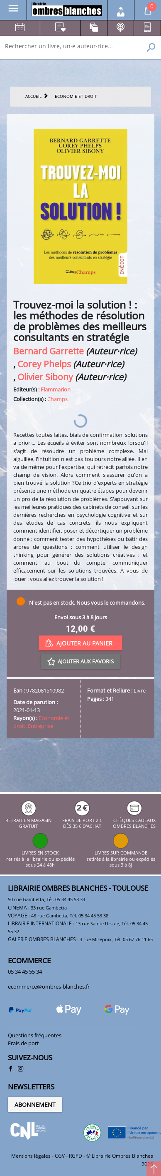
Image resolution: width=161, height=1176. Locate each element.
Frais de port (23, 1043)
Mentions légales (31, 1155)
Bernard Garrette (48, 351)
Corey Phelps (44, 364)
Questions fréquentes (34, 1035)
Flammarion (56, 389)
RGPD (75, 1155)
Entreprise (40, 726)
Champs (57, 399)
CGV (60, 1155)
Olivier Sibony (45, 377)
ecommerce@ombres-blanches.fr (49, 986)
